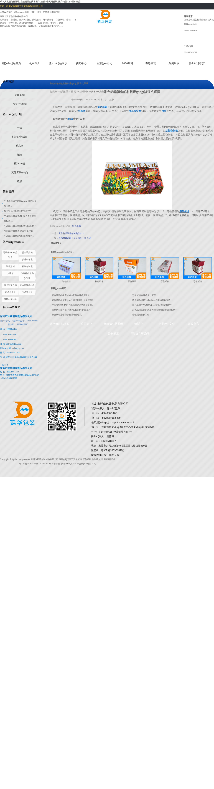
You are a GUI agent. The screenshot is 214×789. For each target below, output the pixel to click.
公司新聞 (20, 95)
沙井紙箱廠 (27, 259)
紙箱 (19, 154)
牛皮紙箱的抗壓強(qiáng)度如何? (19, 226)
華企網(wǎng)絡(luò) (86, 463)
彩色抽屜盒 (10, 292)
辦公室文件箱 (10, 285)
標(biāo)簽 (19, 163)
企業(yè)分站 (6, 12)
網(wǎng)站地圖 (21, 12)
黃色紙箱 (77, 459)
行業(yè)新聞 (20, 104)
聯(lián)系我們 (197, 63)
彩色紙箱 (76, 226)
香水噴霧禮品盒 (27, 285)
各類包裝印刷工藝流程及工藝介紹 (74, 238)
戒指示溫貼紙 (10, 299)
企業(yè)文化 (104, 63)
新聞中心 (81, 63)
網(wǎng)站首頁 (11, 63)
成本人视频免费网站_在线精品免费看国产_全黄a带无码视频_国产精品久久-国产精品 (40, 1)
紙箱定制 (10, 266)
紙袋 (19, 181)
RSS (33, 12)
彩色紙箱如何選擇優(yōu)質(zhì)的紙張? (71, 310)
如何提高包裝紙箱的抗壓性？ (18, 211)
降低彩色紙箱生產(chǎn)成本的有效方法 (151, 300)
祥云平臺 (55, 463)
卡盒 (19, 128)
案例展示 (174, 63)
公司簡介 (34, 63)
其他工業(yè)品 (19, 172)
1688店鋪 (127, 63)
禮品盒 (19, 145)
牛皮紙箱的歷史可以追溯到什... (19, 236)
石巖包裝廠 (27, 266)
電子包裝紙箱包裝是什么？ (71, 233)
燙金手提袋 (27, 252)
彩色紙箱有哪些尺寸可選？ (145, 295)
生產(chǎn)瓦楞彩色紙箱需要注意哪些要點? (72, 305)
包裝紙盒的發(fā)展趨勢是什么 (18, 231)
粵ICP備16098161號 (28, 463)
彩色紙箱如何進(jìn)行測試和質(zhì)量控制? (72, 300)
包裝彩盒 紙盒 (19, 136)
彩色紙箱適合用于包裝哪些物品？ (68, 314)
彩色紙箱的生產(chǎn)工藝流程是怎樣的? (152, 305)
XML (39, 12)
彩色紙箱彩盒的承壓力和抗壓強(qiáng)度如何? (154, 310)
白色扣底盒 (27, 292)
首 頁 (73, 91)
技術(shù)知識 (97, 91)
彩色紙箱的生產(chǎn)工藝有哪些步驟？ (71, 295)
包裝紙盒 (96, 459)
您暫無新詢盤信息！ (52, 12)
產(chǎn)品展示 (58, 63)
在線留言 (150, 63)
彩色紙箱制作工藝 (140, 314)
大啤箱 (10, 273)
